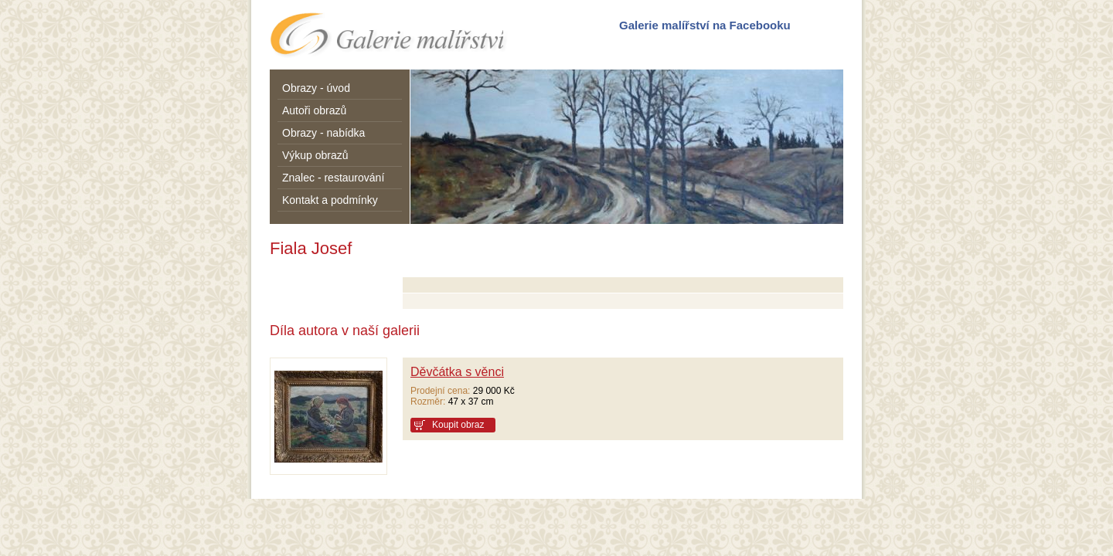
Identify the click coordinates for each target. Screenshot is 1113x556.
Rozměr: (427, 401)
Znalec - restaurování (333, 177)
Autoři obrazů (314, 110)
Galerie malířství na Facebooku (705, 25)
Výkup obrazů (315, 155)
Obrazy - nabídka (323, 133)
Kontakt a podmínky (330, 200)
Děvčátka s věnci (457, 371)
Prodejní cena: (440, 390)
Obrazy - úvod (316, 88)
